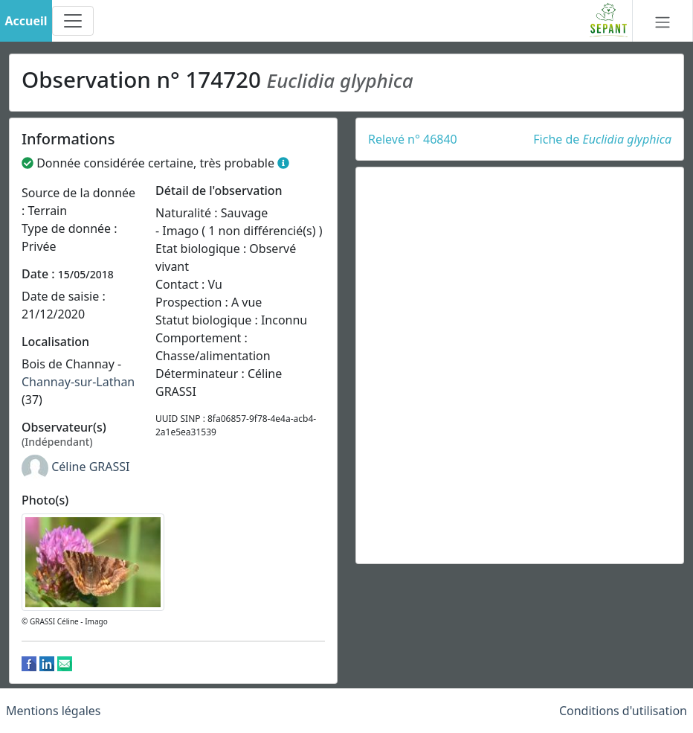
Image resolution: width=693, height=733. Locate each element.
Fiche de (602, 139)
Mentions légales (53, 710)
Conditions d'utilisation (623, 710)
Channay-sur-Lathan (78, 382)
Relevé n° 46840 (412, 139)
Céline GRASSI (90, 467)
